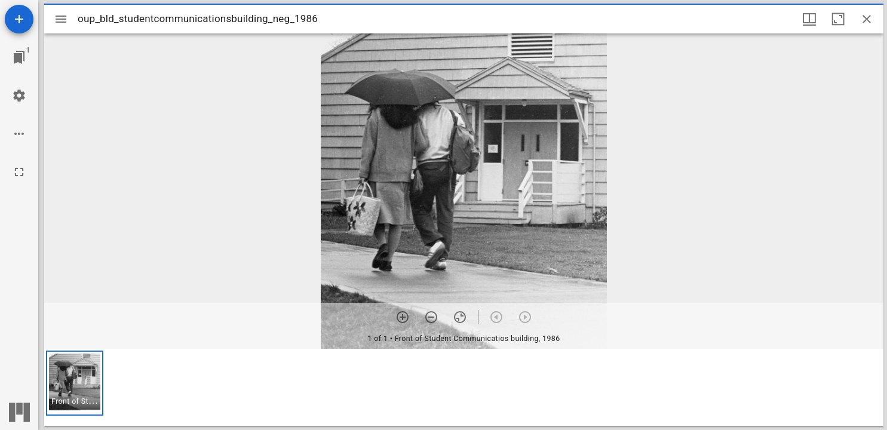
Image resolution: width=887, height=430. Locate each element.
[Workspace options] (19, 133)
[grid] (463, 387)
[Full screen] (19, 172)
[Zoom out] (431, 317)
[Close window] (866, 19)
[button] (74, 383)
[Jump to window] (19, 57)
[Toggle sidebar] (61, 19)
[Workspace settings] (19, 95)
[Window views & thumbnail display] (809, 19)
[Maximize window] (838, 19)
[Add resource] (19, 19)
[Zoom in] (402, 317)
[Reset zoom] (460, 317)
